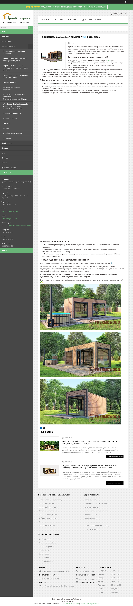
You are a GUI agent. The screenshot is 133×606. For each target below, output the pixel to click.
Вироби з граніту (10, 118)
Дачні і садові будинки (48, 514)
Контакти (72, 20)
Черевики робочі (46, 561)
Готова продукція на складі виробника (14, 52)
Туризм (6, 128)
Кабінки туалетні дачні (48, 518)
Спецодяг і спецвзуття (12, 113)
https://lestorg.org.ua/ (10, 212)
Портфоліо (6, 36)
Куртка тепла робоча (47, 543)
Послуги (6, 123)
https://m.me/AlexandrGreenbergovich (16, 225)
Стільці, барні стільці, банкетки (97, 511)
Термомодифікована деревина (11, 88)
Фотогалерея (7, 41)
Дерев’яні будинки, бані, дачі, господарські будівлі (15, 59)
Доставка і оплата (9, 168)
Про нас (5, 158)
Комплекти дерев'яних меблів (97, 503)
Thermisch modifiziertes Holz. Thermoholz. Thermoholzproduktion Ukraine (15, 96)
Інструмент (7, 138)
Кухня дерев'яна (91, 529)
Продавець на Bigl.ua (66, 601)
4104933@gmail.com (9, 218)
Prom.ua (78, 599)
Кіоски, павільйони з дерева (50, 522)
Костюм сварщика (46, 546)
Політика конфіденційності (89, 603)
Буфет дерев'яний (92, 522)
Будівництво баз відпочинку (50, 500)
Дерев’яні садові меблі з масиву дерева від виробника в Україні (15, 67)
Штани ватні (44, 550)
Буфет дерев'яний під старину (97, 525)
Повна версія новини (115, 456)
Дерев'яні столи (91, 514)
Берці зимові (44, 557)
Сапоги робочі (44, 554)
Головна (45, 20)
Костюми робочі (45, 539)
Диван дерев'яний (92, 518)
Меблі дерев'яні (91, 500)
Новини (5, 148)
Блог (3, 153)
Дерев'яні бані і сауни (47, 507)
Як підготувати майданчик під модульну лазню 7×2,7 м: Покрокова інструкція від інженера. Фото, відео (91, 442)
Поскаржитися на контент (70, 603)
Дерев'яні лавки (91, 507)
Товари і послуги (8, 46)
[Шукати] (30, 27)
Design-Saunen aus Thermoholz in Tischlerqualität (15, 76)
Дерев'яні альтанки (47, 525)
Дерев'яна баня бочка (48, 511)
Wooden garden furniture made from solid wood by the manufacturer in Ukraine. (15, 106)
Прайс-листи (7, 143)
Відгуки (4, 163)
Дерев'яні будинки (46, 503)
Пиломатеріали (9, 82)
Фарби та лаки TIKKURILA (13, 133)
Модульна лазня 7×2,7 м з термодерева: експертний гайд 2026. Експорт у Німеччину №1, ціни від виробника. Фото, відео (90, 466)
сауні (109, 61)
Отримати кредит (97, 7)
